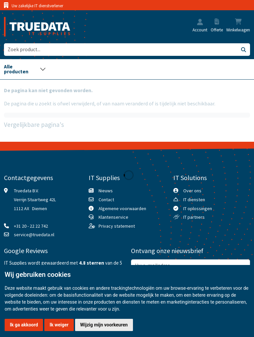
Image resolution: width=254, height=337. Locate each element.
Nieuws (106, 191)
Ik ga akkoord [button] (24, 324)
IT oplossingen (197, 208)
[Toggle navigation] (25, 69)
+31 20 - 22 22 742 (31, 226)
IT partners (194, 217)
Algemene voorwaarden (122, 208)
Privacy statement (117, 226)
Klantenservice (113, 217)
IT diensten (194, 200)
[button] (200, 23)
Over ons (192, 191)
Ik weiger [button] (59, 324)
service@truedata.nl (34, 235)
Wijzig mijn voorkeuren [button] (104, 324)
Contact (106, 200)
